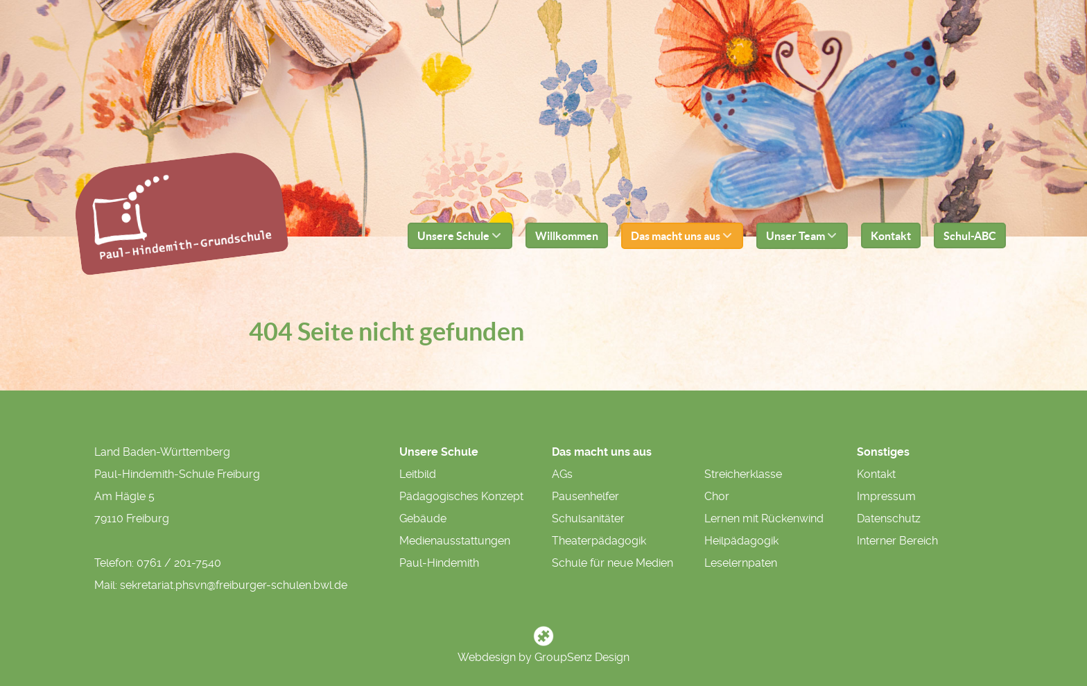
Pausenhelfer (585, 496)
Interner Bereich (897, 540)
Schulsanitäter (588, 518)
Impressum (886, 496)
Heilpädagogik (741, 540)
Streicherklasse (743, 474)
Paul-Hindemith (439, 562)
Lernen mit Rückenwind (764, 518)
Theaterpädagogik (599, 540)
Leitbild (417, 474)
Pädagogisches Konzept (461, 496)
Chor (716, 496)
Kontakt (876, 474)
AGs (562, 474)
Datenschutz (889, 518)
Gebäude (422, 518)
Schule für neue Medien (612, 562)
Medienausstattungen (454, 540)
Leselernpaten (740, 562)
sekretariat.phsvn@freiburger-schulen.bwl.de (233, 585)
